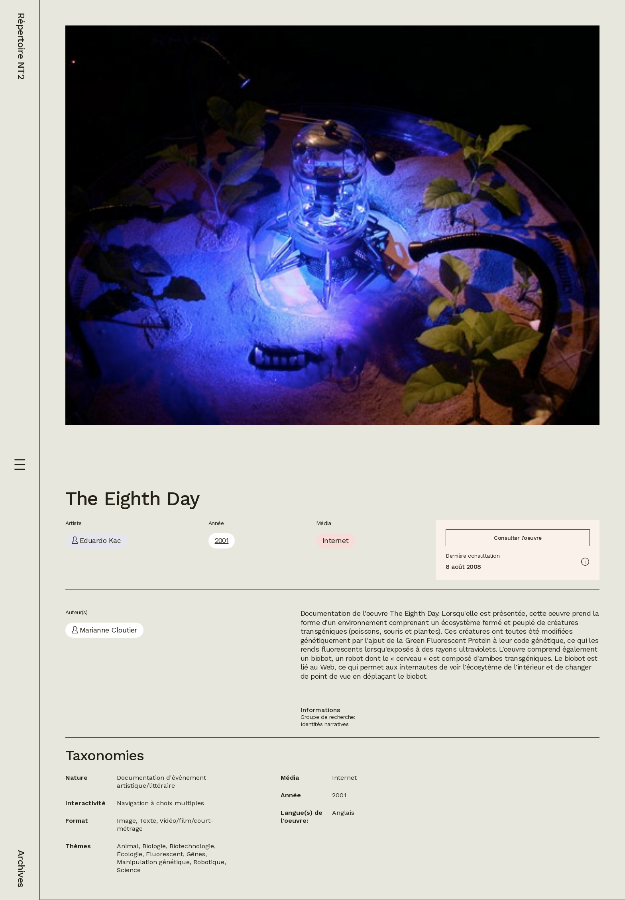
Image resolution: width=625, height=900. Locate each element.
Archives (21, 868)
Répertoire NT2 (21, 46)
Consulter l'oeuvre (517, 538)
